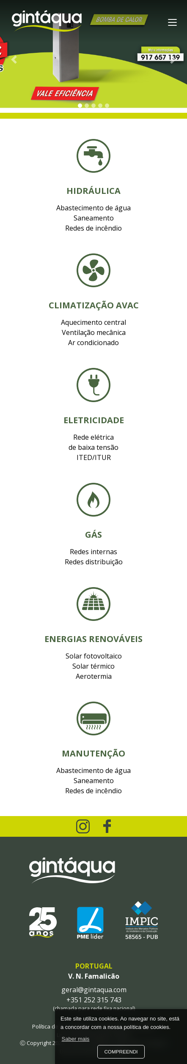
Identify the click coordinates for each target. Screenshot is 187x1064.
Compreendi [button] (121, 1051)
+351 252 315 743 (93, 999)
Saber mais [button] (76, 1039)
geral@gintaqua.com (93, 989)
